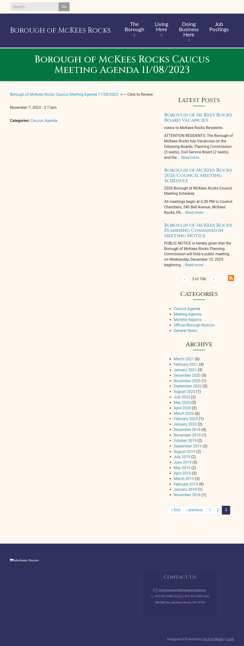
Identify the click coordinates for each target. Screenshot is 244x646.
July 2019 (182, 457)
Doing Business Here (189, 29)
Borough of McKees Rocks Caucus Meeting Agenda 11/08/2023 (64, 94)
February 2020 (186, 418)
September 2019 (188, 446)
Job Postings (219, 26)
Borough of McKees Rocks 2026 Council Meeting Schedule (198, 175)
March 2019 (184, 478)
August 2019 (184, 451)
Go (64, 6)
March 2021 (184, 359)
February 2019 (186, 484)
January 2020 (185, 424)
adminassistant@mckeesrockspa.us (181, 591)
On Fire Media (213, 639)
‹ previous (194, 510)
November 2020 (187, 381)
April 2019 (182, 473)
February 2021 (186, 364)
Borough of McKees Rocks (60, 30)
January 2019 (185, 489)
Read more (190, 157)
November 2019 (187, 435)
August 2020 (184, 391)
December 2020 (187, 375)
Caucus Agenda (44, 120)
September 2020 (188, 386)
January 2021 (185, 370)
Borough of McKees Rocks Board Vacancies (198, 117)
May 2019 (182, 468)
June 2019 (183, 462)
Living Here (161, 26)
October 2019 (185, 440)
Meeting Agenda (187, 314)
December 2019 (187, 429)
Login (230, 639)
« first (175, 510)
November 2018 (187, 495)
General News (185, 330)
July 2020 (182, 397)
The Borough (134, 26)
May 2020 (182, 402)
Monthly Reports (188, 319)
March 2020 (184, 413)
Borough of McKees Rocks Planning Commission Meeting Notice (198, 230)
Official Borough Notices (194, 325)
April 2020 (182, 408)
